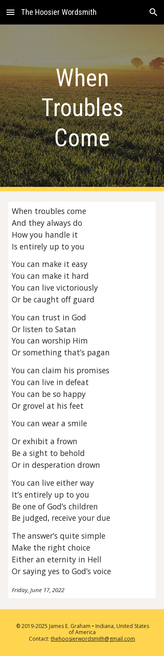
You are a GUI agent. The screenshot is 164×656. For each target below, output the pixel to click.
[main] (82, 108)
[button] (10, 12)
